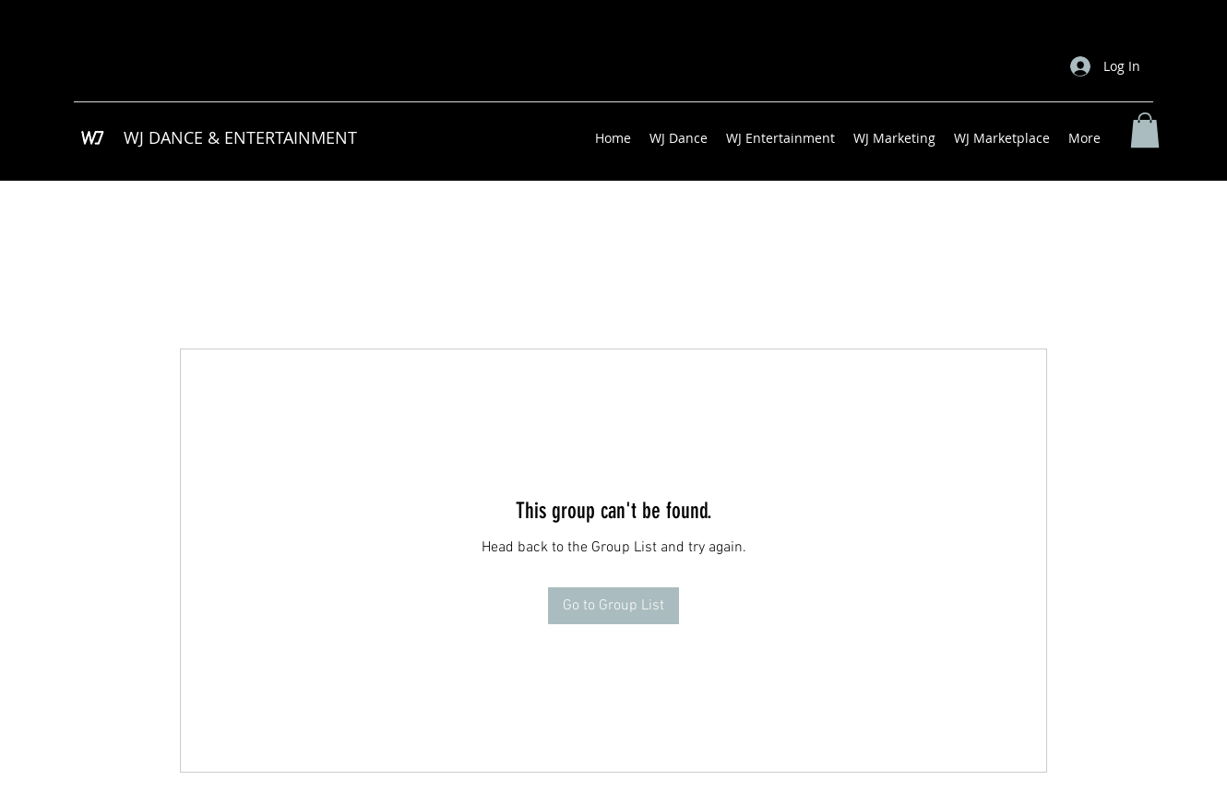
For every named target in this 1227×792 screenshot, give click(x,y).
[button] (1145, 130)
